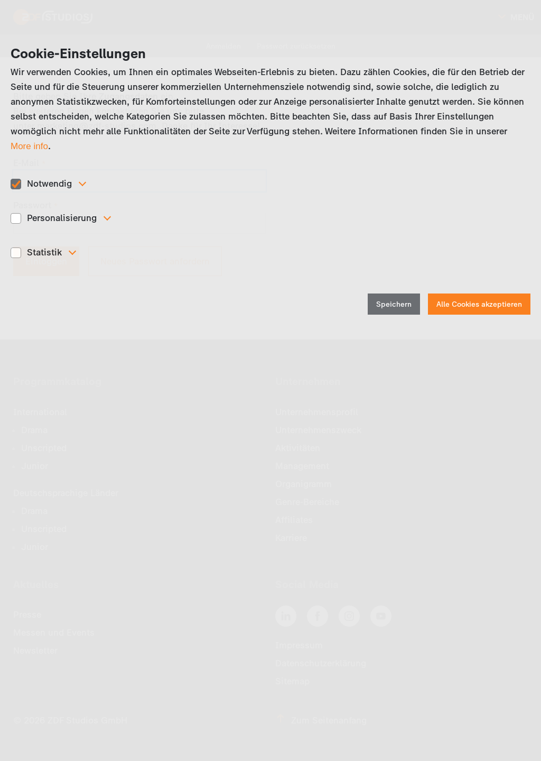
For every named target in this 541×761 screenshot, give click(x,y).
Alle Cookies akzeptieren (479, 304)
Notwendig (49, 183)
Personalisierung (62, 218)
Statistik (44, 252)
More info (29, 146)
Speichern (394, 304)
